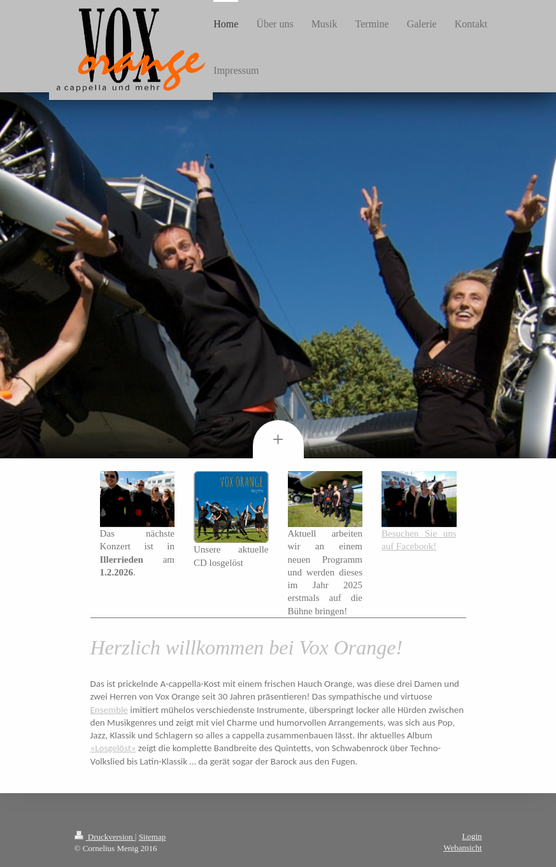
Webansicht (462, 847)
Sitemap (152, 837)
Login (471, 836)
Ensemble (109, 709)
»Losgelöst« (113, 748)
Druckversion (105, 837)
